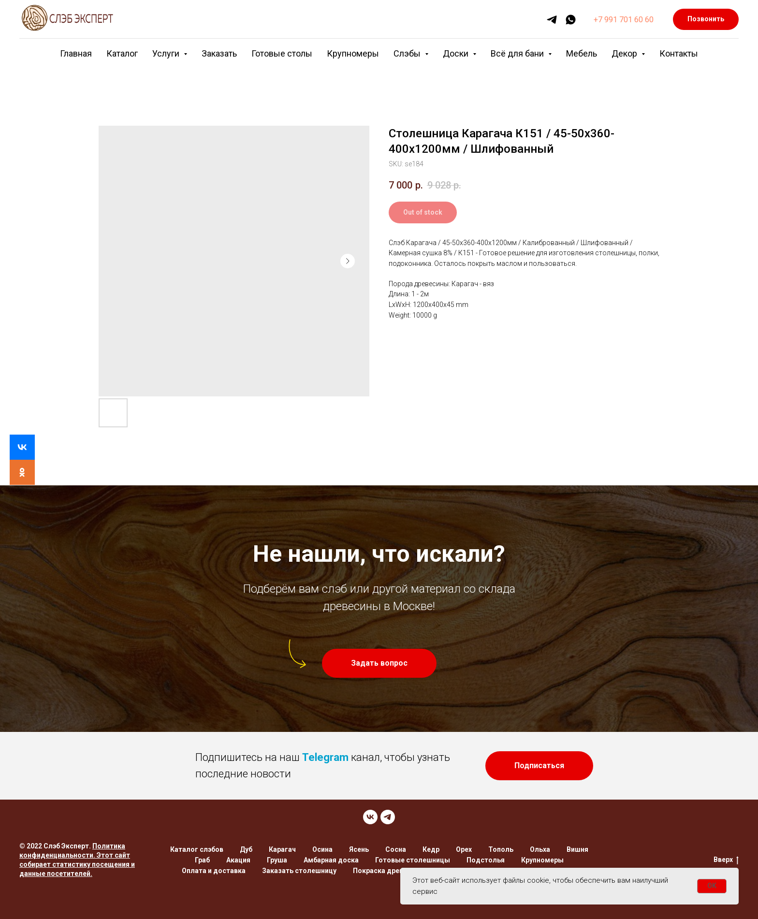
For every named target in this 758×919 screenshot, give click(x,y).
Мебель (581, 53)
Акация (238, 860)
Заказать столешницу (299, 871)
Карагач (282, 849)
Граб (202, 860)
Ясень (359, 849)
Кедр (431, 849)
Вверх (726, 860)
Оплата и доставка (214, 871)
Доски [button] (456, 53)
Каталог (122, 53)
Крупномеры (353, 53)
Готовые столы (281, 53)
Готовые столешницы (412, 860)
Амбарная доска (331, 860)
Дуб (246, 849)
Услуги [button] (166, 53)
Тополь (500, 849)
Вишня (577, 849)
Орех (464, 849)
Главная (76, 53)
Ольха (540, 849)
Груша (277, 860)
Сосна (395, 849)
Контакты (678, 53)
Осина (322, 849)
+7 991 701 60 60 (624, 19)
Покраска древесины (388, 871)
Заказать (219, 53)
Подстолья (485, 860)
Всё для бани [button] (518, 53)
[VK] (370, 817)
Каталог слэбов (196, 849)
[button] (379, 663)
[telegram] (552, 20)
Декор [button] (625, 53)
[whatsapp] (571, 20)
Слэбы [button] (408, 53)
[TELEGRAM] (387, 817)
